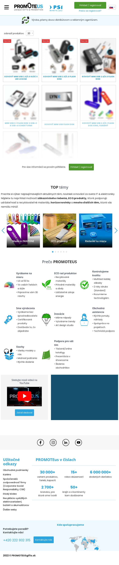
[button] (52, 252)
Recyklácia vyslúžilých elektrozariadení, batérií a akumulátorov (16, 502)
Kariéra (7, 474)
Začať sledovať (24, 412)
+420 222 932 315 (16, 540)
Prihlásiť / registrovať (90, 5)
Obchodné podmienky (15, 470)
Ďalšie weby (10, 509)
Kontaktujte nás (43, 539)
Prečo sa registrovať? (90, 10)
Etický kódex (10, 493)
